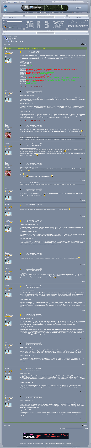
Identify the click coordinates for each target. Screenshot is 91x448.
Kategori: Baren (13, 40)
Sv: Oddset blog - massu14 (34, 91)
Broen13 (38, 21)
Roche (7, 51)
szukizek (38, 22)
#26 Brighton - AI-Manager (58, 21)
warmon (38, 25)
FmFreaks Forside (11, 36)
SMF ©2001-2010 (76, 445)
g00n (38, 23)
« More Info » (71, 443)
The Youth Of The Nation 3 (58, 23)
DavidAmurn (81, 26)
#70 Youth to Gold (58, 26)
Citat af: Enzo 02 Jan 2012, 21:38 (28, 148)
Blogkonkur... (47, 21)
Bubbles (38, 24)
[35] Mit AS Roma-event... (59, 25)
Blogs (47, 23)
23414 (87, 21)
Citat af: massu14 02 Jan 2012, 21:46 (29, 167)
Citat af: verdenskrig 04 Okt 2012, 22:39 (29, 137)
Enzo (6, 125)
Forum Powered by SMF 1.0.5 (66, 445)
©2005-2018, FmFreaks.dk (22, 445)
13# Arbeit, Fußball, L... (59, 22)
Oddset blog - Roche (16, 41)
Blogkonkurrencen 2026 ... (58, 27)
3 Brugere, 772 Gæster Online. (78, 22)
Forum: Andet (11, 38)
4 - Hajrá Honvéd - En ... (59, 24)
